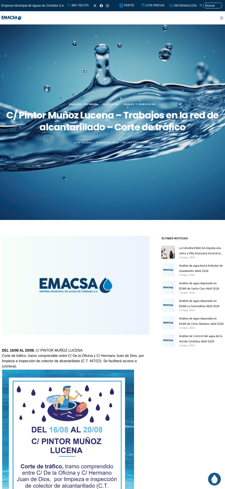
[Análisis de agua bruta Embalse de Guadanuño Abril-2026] (168, 270)
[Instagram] (107, 5)
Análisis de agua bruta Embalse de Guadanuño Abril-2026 (201, 268)
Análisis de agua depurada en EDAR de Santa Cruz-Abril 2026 (199, 286)
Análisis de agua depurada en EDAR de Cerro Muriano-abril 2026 (201, 321)
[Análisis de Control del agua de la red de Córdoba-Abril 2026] (168, 340)
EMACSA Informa (83, 104)
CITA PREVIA (152, 5)
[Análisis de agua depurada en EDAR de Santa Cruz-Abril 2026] (168, 287)
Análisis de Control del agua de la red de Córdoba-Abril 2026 (200, 339)
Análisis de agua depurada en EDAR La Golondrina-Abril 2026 (199, 303)
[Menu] (219, 17)
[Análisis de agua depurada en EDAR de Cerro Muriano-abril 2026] (168, 323)
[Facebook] (101, 5)
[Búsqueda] (210, 5)
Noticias (111, 104)
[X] (94, 5)
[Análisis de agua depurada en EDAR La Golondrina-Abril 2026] (168, 305)
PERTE (126, 5)
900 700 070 (78, 5)
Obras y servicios (139, 104)
